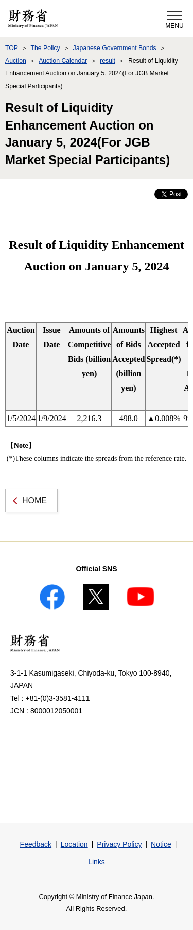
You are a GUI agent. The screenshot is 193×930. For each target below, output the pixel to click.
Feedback (35, 844)
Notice (161, 844)
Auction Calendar (63, 61)
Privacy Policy (119, 844)
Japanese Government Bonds (114, 48)
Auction (15, 61)
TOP (11, 48)
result (107, 61)
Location (74, 844)
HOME (34, 500)
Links (96, 862)
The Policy (45, 48)
